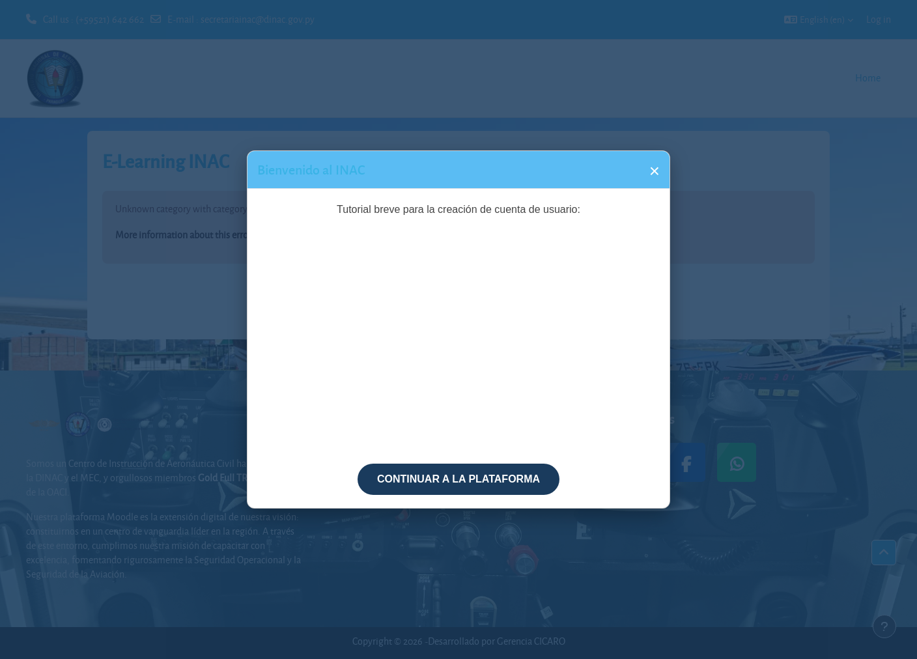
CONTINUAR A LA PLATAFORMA (458, 478)
